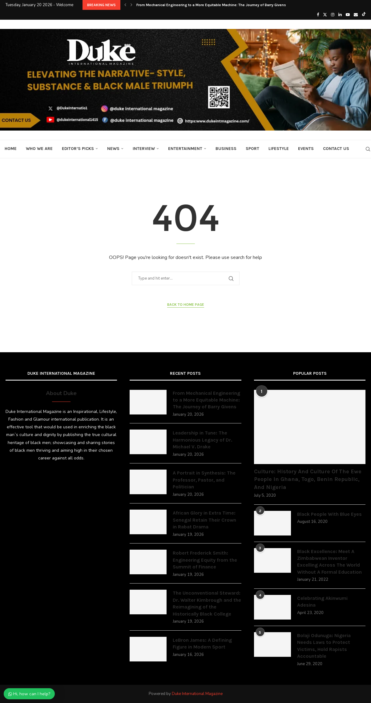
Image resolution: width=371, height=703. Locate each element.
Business (226, 148)
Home (11, 148)
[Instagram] (332, 15)
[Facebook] (318, 15)
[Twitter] (325, 15)
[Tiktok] (364, 15)
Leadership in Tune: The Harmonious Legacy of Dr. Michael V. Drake (202, 440)
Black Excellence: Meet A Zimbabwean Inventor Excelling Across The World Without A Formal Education (329, 561)
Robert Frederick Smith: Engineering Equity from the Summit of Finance (205, 560)
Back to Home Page (185, 304)
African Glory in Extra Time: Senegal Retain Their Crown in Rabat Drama (204, 520)
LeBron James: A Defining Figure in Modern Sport (202, 643)
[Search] (368, 149)
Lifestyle (278, 148)
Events (306, 148)
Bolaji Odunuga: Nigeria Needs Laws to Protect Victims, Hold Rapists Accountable (324, 645)
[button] (125, 5)
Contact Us (336, 148)
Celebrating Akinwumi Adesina (322, 601)
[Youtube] (348, 15)
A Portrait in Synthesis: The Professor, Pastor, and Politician (204, 480)
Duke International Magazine (197, 694)
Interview (144, 148)
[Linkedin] (340, 15)
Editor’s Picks (78, 148)
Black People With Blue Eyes (329, 514)
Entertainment (185, 148)
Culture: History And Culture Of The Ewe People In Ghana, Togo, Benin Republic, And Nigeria (307, 479)
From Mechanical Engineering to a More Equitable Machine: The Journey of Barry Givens (211, 5)
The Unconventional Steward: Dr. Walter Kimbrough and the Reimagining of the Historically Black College (207, 603)
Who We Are (39, 148)
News (113, 148)
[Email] (356, 15)
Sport (252, 148)
